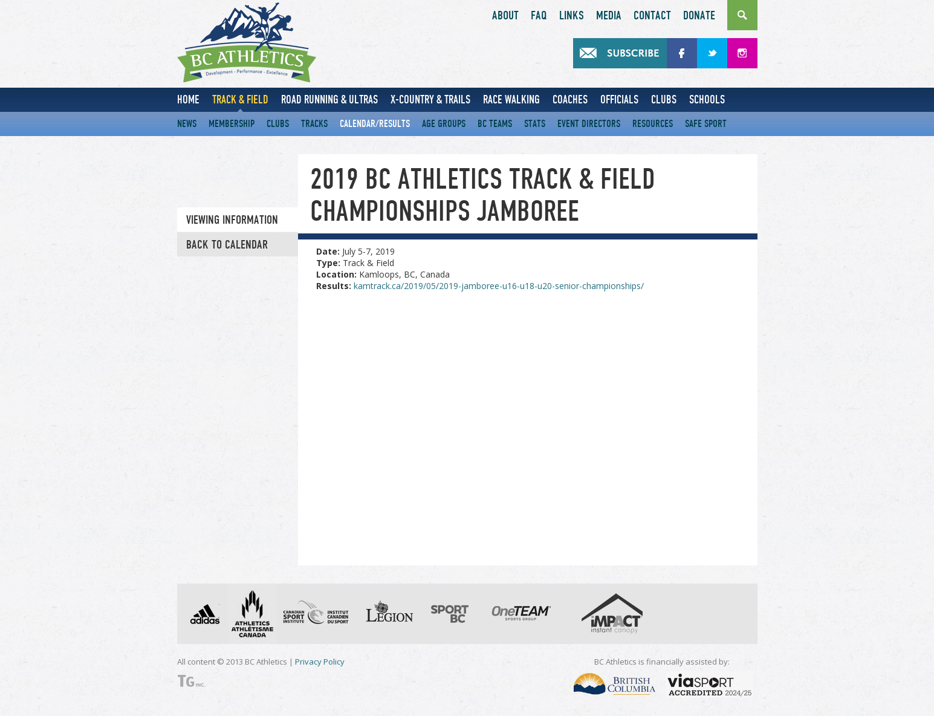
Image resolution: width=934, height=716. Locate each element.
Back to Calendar (227, 245)
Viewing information (232, 220)
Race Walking (511, 99)
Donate (699, 15)
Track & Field (240, 99)
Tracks (314, 123)
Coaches (570, 99)
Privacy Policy (320, 661)
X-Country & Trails (430, 99)
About (505, 15)
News (186, 123)
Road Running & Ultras (329, 99)
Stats (534, 123)
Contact (652, 15)
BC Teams (495, 123)
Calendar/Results (375, 123)
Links (571, 15)
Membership (232, 123)
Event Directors (588, 123)
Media (608, 15)
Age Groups (443, 123)
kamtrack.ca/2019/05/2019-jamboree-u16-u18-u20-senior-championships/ (499, 285)
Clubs (663, 99)
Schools (707, 99)
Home (188, 99)
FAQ (539, 15)
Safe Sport (706, 123)
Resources (652, 123)
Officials (619, 99)
